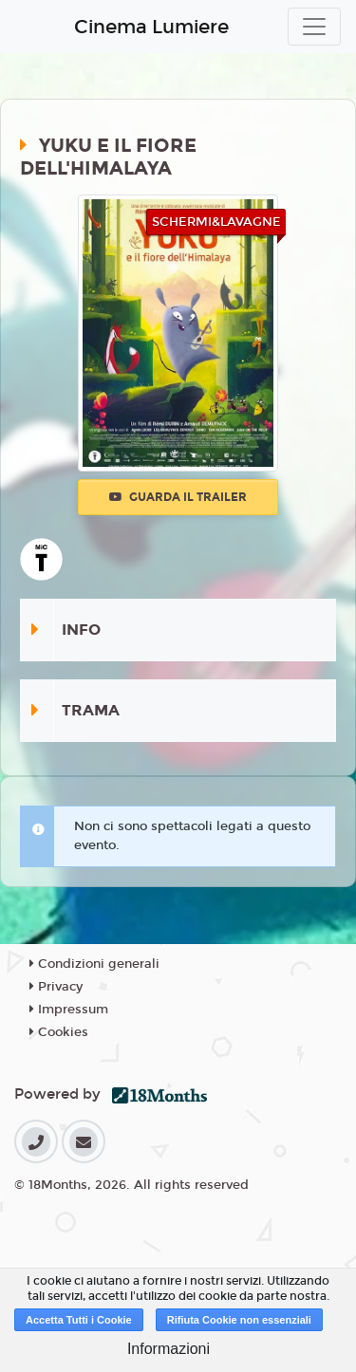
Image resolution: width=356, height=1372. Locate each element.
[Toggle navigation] (314, 27)
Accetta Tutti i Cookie (79, 1320)
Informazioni (168, 1349)
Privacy (56, 986)
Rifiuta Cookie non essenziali (239, 1320)
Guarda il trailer (178, 497)
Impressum (68, 1009)
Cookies (58, 1032)
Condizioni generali (94, 964)
